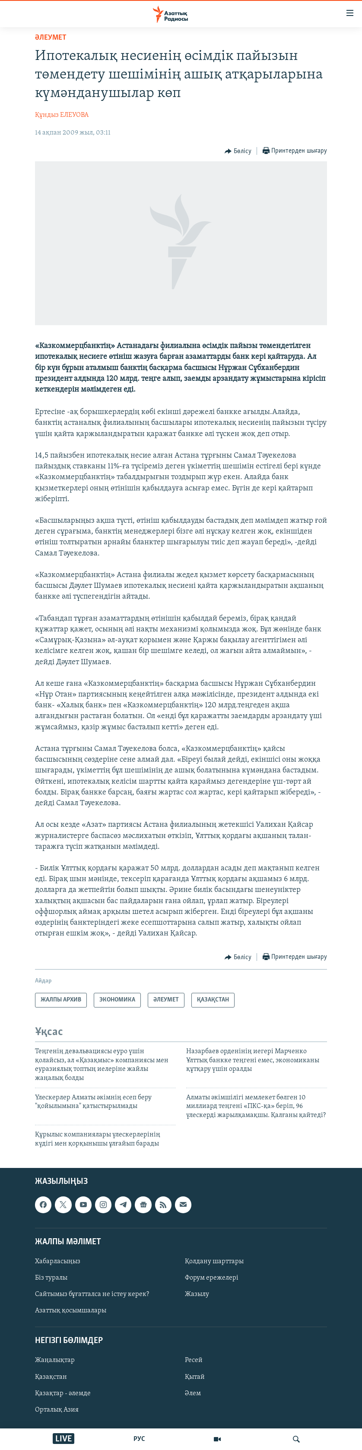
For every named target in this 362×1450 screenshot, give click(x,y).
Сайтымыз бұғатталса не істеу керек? (92, 1294)
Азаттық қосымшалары (70, 1310)
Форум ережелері (211, 1277)
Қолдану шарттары (214, 1261)
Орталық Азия (57, 1409)
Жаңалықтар (55, 1360)
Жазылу (197, 1294)
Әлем (193, 1393)
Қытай (195, 1376)
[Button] (238, 151)
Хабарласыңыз (57, 1261)
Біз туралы (51, 1277)
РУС (139, 1439)
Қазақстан (51, 1376)
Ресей (194, 1360)
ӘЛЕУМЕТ (51, 38)
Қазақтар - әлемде (63, 1393)
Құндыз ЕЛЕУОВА (62, 115)
